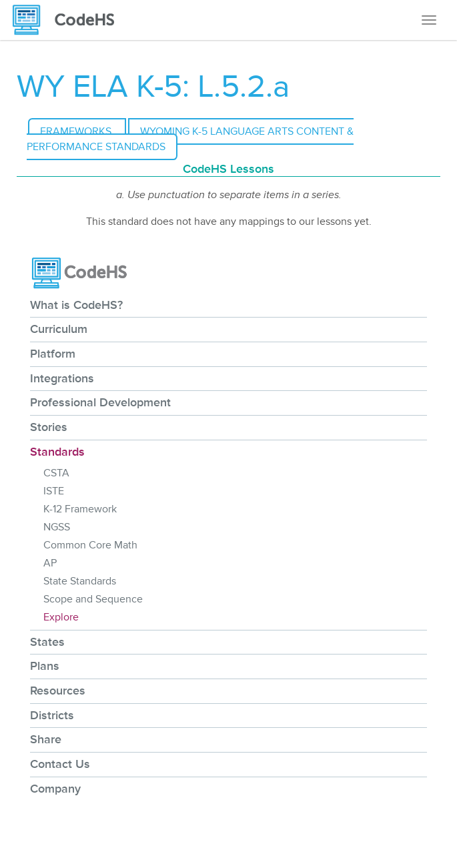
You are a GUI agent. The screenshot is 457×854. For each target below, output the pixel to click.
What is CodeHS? (76, 305)
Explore (61, 617)
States (47, 641)
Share (45, 739)
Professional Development (100, 402)
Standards (57, 451)
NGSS (56, 527)
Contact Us (60, 764)
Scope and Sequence (93, 599)
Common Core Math (90, 545)
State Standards (79, 581)
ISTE (53, 491)
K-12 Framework (80, 509)
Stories (48, 427)
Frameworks (77, 131)
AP (50, 563)
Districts (52, 715)
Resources (57, 690)
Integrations (62, 378)
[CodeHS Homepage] (68, 20)
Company (55, 788)
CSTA (56, 473)
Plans (44, 666)
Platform (52, 353)
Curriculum (58, 329)
